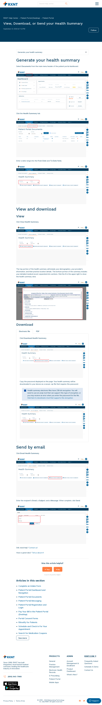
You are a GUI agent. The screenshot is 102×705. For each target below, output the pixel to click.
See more (22, 638)
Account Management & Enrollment (73, 663)
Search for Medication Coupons (32, 633)
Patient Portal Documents (30, 597)
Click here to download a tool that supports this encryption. (50, 398)
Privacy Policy (8, 701)
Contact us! (33, 548)
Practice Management (54, 665)
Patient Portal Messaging (29, 601)
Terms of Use (20, 701)
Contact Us (88, 670)
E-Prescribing (54, 676)
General (52, 661)
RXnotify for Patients (27, 622)
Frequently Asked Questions (91, 662)
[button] (47, 569)
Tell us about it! (38, 553)
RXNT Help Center (10, 18)
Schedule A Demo (91, 667)
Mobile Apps (54, 682)
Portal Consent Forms (28, 618)
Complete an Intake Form (29, 586)
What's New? (72, 675)
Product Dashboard (71, 670)
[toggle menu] (97, 3)
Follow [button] (94, 30)
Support (94, 701)
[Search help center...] (53, 4)
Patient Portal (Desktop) (30, 18)
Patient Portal (48, 18)
